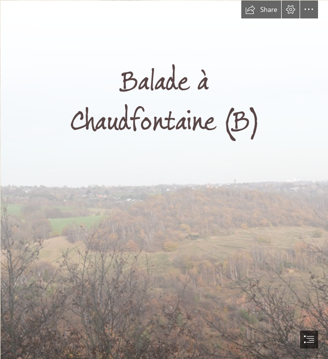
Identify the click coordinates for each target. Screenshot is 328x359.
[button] (261, 9)
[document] (164, 179)
